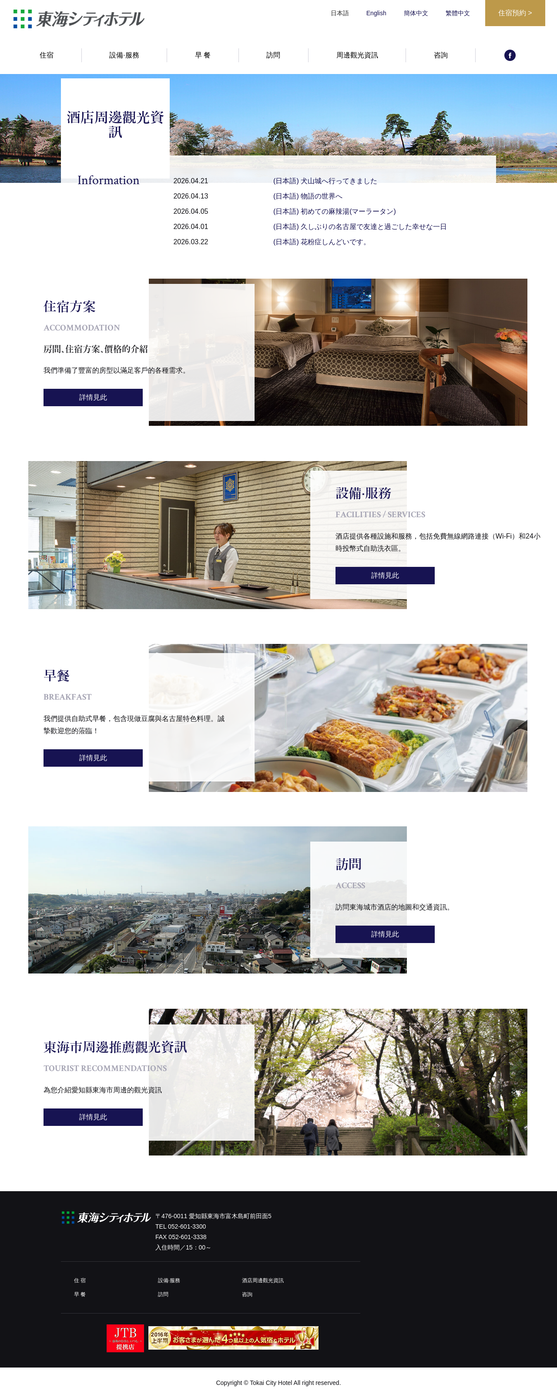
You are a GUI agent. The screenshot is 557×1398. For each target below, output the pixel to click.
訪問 (273, 55)
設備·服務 (124, 55)
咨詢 (441, 55)
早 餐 (203, 55)
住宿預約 (515, 13)
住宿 (47, 55)
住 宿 (80, 1280)
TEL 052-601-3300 (180, 1226)
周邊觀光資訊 (357, 55)
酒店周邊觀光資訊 (263, 1280)
